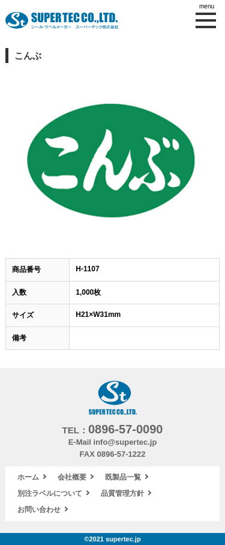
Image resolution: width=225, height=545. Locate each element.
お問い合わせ (39, 509)
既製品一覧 (123, 477)
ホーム (28, 477)
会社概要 (72, 477)
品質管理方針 (122, 493)
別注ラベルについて (49, 493)
